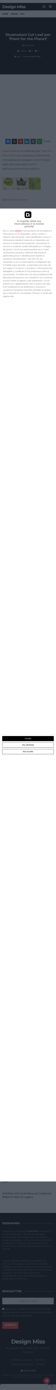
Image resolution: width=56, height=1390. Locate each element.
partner (18, 231)
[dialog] (28, 695)
